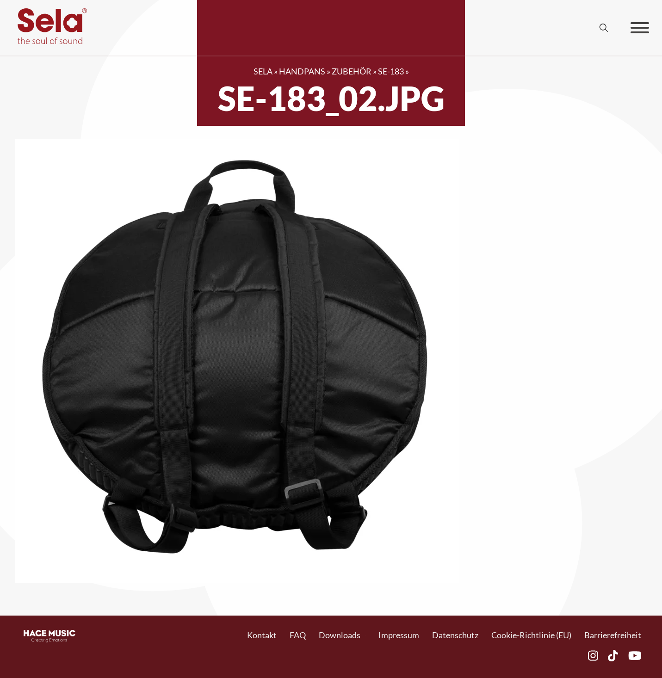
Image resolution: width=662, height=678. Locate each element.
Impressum (398, 635)
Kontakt (262, 635)
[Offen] (640, 27)
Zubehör (351, 71)
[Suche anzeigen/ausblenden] (604, 27)
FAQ (298, 635)
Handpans (302, 71)
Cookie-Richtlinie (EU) (531, 635)
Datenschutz (455, 635)
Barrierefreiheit (612, 635)
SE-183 (391, 71)
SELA (263, 71)
